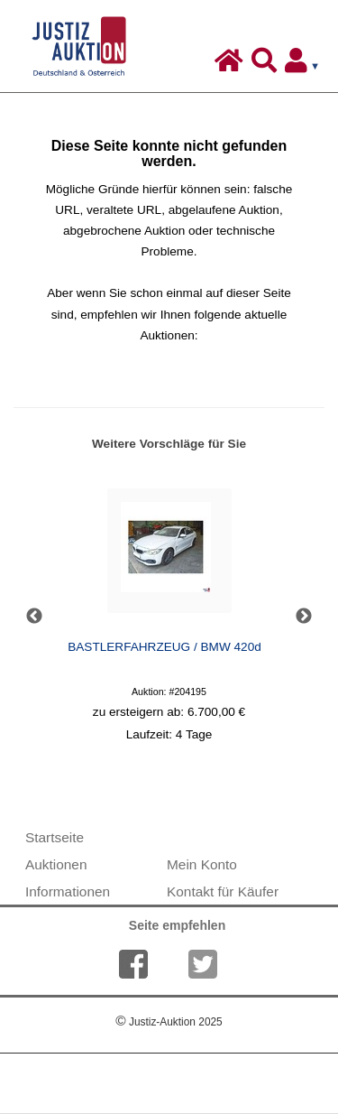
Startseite (54, 837)
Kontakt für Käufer (223, 891)
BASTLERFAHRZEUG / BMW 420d (164, 647)
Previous (34, 617)
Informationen (67, 891)
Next (304, 617)
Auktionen (56, 864)
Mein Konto (202, 864)
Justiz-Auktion (168, 1022)
